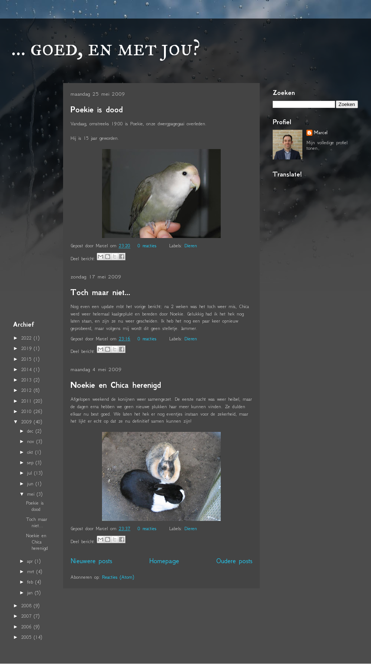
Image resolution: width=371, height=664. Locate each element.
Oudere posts (234, 561)
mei (32, 494)
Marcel (321, 133)
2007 (27, 616)
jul (30, 473)
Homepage (164, 561)
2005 (27, 637)
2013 (27, 380)
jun (31, 483)
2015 (27, 359)
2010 (27, 411)
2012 (27, 390)
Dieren (190, 245)
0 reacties (147, 245)
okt (31, 452)
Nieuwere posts (91, 561)
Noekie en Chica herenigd (115, 385)
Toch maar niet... (100, 292)
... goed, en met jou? (105, 47)
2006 (27, 627)
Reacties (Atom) (118, 577)
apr (31, 561)
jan (31, 592)
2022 (27, 338)
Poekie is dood (96, 110)
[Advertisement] (35, 200)
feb (31, 582)
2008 (27, 605)
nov (31, 441)
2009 (27, 422)
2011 (27, 401)
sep (31, 462)
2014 (27, 369)
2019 (27, 348)
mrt (31, 571)
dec (31, 431)
